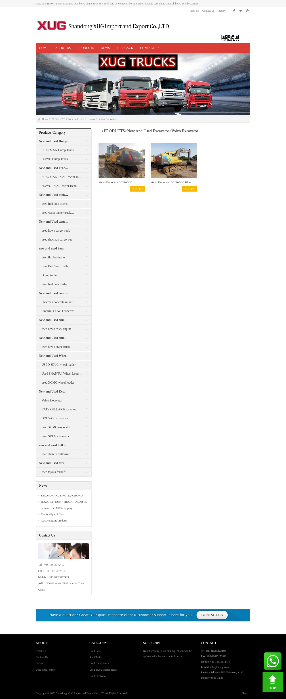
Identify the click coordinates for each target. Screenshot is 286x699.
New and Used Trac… (53, 168)
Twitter (241, 10)
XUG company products (54, 520)
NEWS (105, 48)
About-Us (41, 651)
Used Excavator (97, 676)
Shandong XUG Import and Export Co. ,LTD (80, 693)
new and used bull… (52, 445)
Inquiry (221, 10)
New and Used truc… (53, 320)
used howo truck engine (56, 329)
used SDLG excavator (55, 436)
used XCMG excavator (56, 427)
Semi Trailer (96, 657)
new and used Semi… (53, 248)
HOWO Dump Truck (55, 159)
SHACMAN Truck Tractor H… (61, 177)
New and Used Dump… (54, 141)
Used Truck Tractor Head (103, 669)
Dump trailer (50, 275)
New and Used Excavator (82, 119)
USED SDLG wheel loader (59, 364)
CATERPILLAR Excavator (59, 409)
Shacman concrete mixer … (59, 302)
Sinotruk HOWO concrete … (60, 311)
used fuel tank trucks (54, 203)
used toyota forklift (53, 472)
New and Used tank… (53, 194)
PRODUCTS (86, 48)
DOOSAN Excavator (55, 418)
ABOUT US (63, 48)
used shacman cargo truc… (59, 239)
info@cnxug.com (219, 667)
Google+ (247, 10)
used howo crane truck (56, 346)
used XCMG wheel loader (58, 382)
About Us (194, 10)
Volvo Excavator (107, 119)
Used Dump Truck (99, 663)
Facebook (234, 10)
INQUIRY (137, 188)
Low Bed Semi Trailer (55, 266)
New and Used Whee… (54, 355)
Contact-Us (42, 657)
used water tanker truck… (58, 212)
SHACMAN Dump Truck (58, 150)
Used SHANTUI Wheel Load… (62, 373)
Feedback (125, 48)
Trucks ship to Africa (52, 514)
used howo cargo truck (56, 230)
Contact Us (208, 10)
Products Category (52, 132)
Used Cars (95, 651)
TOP (272, 688)
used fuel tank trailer (54, 284)
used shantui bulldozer (56, 454)
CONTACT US (149, 48)
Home (43, 48)
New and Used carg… (53, 221)
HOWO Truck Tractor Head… (61, 186)
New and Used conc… (53, 293)
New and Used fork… (53, 463)
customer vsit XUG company (56, 508)
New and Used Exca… (54, 391)
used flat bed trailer (54, 257)
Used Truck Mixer (45, 669)
